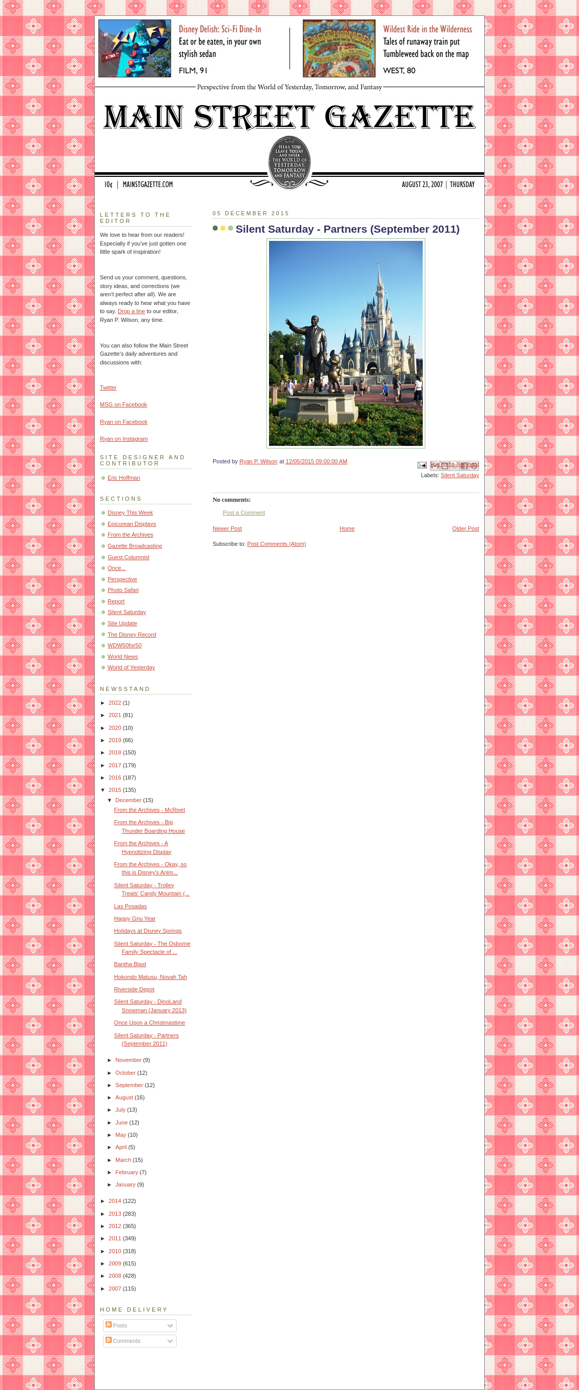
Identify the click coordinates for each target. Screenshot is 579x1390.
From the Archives (130, 535)
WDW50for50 (124, 645)
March (124, 1160)
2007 (116, 1288)
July (121, 1110)
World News (123, 656)
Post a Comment (244, 512)
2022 (116, 703)
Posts (117, 1325)
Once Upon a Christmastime (149, 1022)
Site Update (122, 623)
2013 (116, 1214)
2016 (116, 777)
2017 (116, 765)
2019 (116, 740)
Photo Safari (123, 590)
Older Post (465, 528)
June (122, 1122)
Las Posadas (130, 906)
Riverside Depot (134, 989)
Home (347, 528)
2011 (116, 1238)
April (121, 1147)
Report (116, 601)
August (124, 1097)
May (121, 1135)
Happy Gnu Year (135, 918)
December (129, 800)
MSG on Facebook (123, 404)
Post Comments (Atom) (276, 544)
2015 (116, 790)
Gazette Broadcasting (135, 546)
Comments (123, 1341)
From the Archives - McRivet (149, 810)
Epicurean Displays (132, 524)
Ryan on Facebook (124, 422)
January (126, 1184)
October (126, 1073)
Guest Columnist (129, 557)
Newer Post (227, 528)
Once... (117, 568)
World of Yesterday (131, 667)
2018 (116, 752)
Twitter (108, 387)
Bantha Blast (130, 964)
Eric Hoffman (124, 478)
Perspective (122, 579)
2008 (116, 1276)
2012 (116, 1226)
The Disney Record (132, 634)
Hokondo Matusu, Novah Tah (150, 977)
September (129, 1085)
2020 (116, 728)
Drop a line (131, 311)
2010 (116, 1251)
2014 (116, 1201)
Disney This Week (130, 512)
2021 (116, 715)
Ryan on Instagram (124, 439)
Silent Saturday (460, 475)
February (127, 1172)
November (129, 1060)
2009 (116, 1263)
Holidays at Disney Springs (148, 931)
